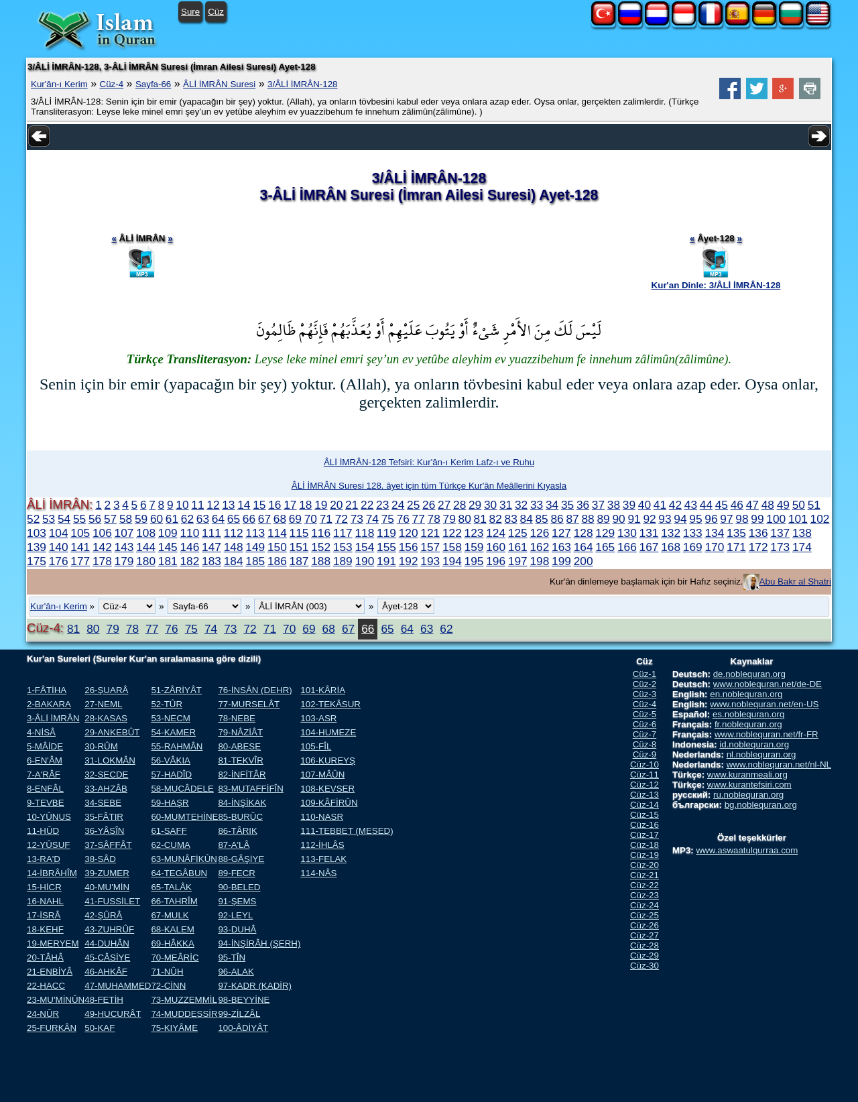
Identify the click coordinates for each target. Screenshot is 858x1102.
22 (367, 504)
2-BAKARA (49, 704)
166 (627, 547)
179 (124, 561)
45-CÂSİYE (107, 958)
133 (692, 533)
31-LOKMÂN (109, 760)
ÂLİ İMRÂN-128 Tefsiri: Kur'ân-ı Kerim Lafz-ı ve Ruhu (429, 462)
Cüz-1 (645, 674)
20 (336, 504)
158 (452, 547)
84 (526, 519)
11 (197, 504)
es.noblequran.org (748, 714)
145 (168, 547)
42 (675, 504)
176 (58, 561)
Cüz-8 (645, 744)
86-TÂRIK (237, 831)
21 (351, 504)
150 (277, 547)
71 (326, 519)
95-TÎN (231, 958)
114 (277, 533)
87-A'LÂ (233, 845)
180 (146, 561)
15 (259, 504)
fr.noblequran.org (748, 724)
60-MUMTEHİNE (184, 817)
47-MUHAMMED (117, 986)
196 (495, 561)
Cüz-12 (644, 785)
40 (644, 504)
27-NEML (103, 704)
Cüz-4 (112, 84)
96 (710, 519)
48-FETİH (103, 1000)
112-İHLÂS (322, 845)
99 (757, 519)
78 (434, 519)
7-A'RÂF (43, 775)
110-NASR (321, 817)
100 (776, 519)
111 (211, 533)
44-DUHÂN (106, 943)
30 (490, 504)
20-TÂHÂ (45, 958)
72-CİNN (168, 986)
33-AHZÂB (105, 789)
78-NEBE (236, 718)
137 (780, 533)
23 (382, 504)
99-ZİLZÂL (239, 1014)
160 (495, 547)
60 (156, 519)
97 (726, 519)
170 (714, 547)
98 (741, 519)
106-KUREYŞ (327, 760)
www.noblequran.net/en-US (764, 704)
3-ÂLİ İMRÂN (53, 718)
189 (343, 561)
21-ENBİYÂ (49, 972)
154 (364, 547)
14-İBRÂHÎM (52, 873)
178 (102, 561)
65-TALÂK (171, 887)
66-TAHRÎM (174, 901)
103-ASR (318, 718)
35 (567, 504)
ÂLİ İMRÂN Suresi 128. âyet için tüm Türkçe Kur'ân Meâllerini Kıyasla (429, 486)
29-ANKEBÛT (111, 732)
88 (587, 519)
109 (168, 533)
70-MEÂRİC (174, 958)
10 (182, 504)
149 (255, 547)
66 (249, 519)
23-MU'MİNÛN (55, 1000)
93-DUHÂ (237, 929)
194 (452, 561)
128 (583, 533)
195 (474, 561)
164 (583, 547)
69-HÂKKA (172, 943)
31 (505, 504)
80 (464, 519)
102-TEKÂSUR (330, 704)
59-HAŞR (169, 803)
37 (598, 504)
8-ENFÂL (45, 789)
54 (64, 519)
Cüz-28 (644, 945)
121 (430, 533)
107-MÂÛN (322, 775)
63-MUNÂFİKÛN (184, 859)
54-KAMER (173, 732)
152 (320, 547)
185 (255, 561)
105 (80, 533)
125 (518, 533)
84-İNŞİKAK (242, 803)
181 (168, 561)
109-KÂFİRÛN (328, 803)
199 (561, 561)
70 (310, 519)
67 (264, 519)
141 (80, 547)
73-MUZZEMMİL (184, 1000)
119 (386, 533)
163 (561, 547)
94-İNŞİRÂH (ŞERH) (259, 943)
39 (629, 504)
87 (572, 519)
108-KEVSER (327, 789)
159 (474, 547)
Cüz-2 (645, 684)
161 (518, 547)
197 (518, 561)
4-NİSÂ (41, 732)
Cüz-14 (644, 805)
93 (664, 519)
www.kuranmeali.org (747, 775)
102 (820, 519)
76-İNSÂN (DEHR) (255, 690)
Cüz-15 (644, 815)
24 (397, 504)
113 (255, 533)
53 (48, 519)
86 (556, 519)
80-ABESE (239, 746)
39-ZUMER (106, 873)
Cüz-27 (644, 935)
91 (633, 519)
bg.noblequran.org (761, 805)
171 (736, 547)
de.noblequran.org (749, 674)
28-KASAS (105, 718)
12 (212, 504)
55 (79, 519)
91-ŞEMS (237, 901)
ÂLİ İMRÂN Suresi (219, 84)
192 (408, 561)
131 (649, 533)
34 (552, 504)
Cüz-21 (644, 875)
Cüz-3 (645, 694)
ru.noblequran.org (748, 795)
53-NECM (170, 718)
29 (475, 504)
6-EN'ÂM (44, 760)
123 (474, 533)
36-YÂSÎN (104, 831)
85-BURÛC (240, 817)
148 (233, 547)
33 (536, 504)
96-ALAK (235, 972)
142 (102, 547)
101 (798, 519)
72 (341, 519)
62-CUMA (170, 845)
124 (495, 533)
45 (721, 504)
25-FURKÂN (51, 1028)
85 (541, 519)
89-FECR (236, 873)
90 (618, 519)
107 (124, 533)
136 (758, 533)
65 (233, 519)
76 (403, 519)
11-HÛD (43, 831)
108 (146, 533)
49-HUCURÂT (112, 1014)
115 (299, 533)
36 (582, 504)
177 (80, 561)
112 (233, 533)
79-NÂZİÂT (240, 732)
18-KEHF (45, 929)
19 (320, 504)
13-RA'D (43, 859)
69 (295, 519)
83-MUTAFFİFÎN (251, 789)
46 (737, 504)
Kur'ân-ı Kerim (59, 84)
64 (218, 519)
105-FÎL (315, 746)
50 (798, 504)
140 (58, 547)
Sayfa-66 (153, 84)
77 (418, 519)
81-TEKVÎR (240, 760)
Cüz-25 (644, 915)
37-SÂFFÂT (107, 845)
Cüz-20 (644, 865)
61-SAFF (168, 831)
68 (279, 519)
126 (539, 533)
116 (320, 533)
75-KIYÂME (174, 1028)
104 (58, 533)
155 (386, 547)
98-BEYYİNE (243, 1000)
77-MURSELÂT (249, 704)
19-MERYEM (53, 943)
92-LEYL (235, 915)
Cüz (216, 12)
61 (172, 519)
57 (110, 519)
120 (408, 533)
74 (372, 519)
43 (690, 504)
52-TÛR (166, 704)
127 (561, 533)
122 (452, 533)
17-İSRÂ (43, 915)
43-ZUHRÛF (109, 929)
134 (714, 533)
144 (146, 547)
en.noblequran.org (746, 694)
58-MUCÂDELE (182, 789)
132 (670, 533)
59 (141, 519)
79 (449, 519)
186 (277, 561)
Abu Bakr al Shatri (795, 581)
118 (364, 533)
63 (202, 519)
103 (36, 533)
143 (124, 547)
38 (613, 504)
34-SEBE (102, 803)
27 (444, 504)
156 (408, 547)
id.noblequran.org (754, 744)
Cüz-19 (644, 855)
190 (364, 561)
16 (274, 504)
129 (605, 533)
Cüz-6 (645, 724)
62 (187, 519)
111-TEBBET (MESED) (346, 831)
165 (605, 547)
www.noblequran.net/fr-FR (766, 734)
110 (189, 533)
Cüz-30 (644, 966)
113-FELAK (323, 859)
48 (767, 504)
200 (583, 561)
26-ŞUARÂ (106, 690)
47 (752, 504)
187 (299, 561)
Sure (190, 12)
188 (320, 561)
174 (802, 547)
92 (649, 519)
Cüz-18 (644, 845)
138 (802, 533)
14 (243, 504)
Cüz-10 (644, 764)
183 (211, 561)
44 (706, 504)
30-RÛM (101, 746)
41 (660, 504)
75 (387, 519)
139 (36, 547)
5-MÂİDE (45, 746)
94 (680, 519)
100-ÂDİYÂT (243, 1028)
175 (36, 561)
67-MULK (169, 915)
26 (428, 504)
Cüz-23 (644, 895)
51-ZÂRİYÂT (176, 690)
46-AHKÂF (105, 972)
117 (343, 533)
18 (305, 504)
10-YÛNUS (49, 817)
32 (521, 504)
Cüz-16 (644, 825)
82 (495, 519)
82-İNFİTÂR (241, 775)
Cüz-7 (645, 734)
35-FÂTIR (103, 817)
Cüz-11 (644, 775)
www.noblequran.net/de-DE (767, 684)
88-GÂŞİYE (241, 859)
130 (627, 533)
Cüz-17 (644, 835)
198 (539, 561)
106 (102, 533)
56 (94, 519)
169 (692, 547)
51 (814, 504)
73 (357, 519)
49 (783, 504)
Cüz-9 (645, 754)
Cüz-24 (644, 905)
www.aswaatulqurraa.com (747, 850)
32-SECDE (106, 775)
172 (758, 547)
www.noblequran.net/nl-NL (779, 764)
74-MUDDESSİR (184, 1014)
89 (603, 519)
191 (386, 561)
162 (539, 547)
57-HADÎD (171, 775)
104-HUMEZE (328, 732)
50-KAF (99, 1028)
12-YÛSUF (48, 845)
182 (189, 561)
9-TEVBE (45, 803)
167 (649, 547)
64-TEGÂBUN (179, 873)
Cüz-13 (644, 795)
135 (736, 533)
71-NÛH (167, 972)
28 (459, 504)
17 (290, 504)
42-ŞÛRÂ (103, 915)
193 (430, 561)
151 (299, 547)
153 (343, 547)
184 (233, 561)
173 (780, 547)
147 (211, 547)
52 (33, 519)
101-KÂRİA (322, 690)
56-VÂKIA (170, 760)
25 (413, 504)
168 (670, 547)
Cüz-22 (644, 885)
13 (228, 504)
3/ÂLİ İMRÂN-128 (302, 84)
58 (125, 519)
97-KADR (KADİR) (255, 986)
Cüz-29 (644, 956)
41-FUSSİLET (112, 901)
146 (189, 547)
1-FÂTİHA (46, 690)
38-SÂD (100, 859)
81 (480, 519)
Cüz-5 (645, 714)
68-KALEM (172, 929)
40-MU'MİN (106, 887)
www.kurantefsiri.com (749, 785)
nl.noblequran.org (761, 754)
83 (511, 519)
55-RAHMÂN (176, 746)
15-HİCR (44, 887)
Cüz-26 (644, 925)
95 (695, 519)
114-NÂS (318, 873)
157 (430, 547)
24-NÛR (43, 1014)
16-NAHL (45, 901)
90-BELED (239, 887)
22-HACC (46, 986)
